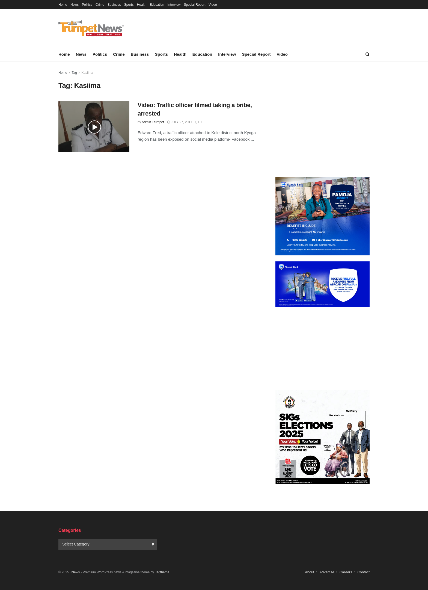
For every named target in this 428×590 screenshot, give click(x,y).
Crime (100, 5)
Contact (363, 572)
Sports (129, 5)
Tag (74, 73)
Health (141, 5)
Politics (87, 5)
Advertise (326, 572)
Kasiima (87, 73)
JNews (75, 572)
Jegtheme (162, 572)
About (309, 572)
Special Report (195, 5)
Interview (174, 5)
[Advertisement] (322, 120)
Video (213, 5)
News (74, 5)
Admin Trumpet (153, 122)
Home (62, 5)
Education (157, 5)
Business (114, 5)
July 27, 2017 (179, 122)
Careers (346, 572)
